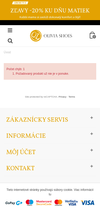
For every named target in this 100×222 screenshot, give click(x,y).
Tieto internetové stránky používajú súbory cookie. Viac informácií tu (50, 192)
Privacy (62, 96)
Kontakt (20, 168)
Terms (71, 96)
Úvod (7, 52)
